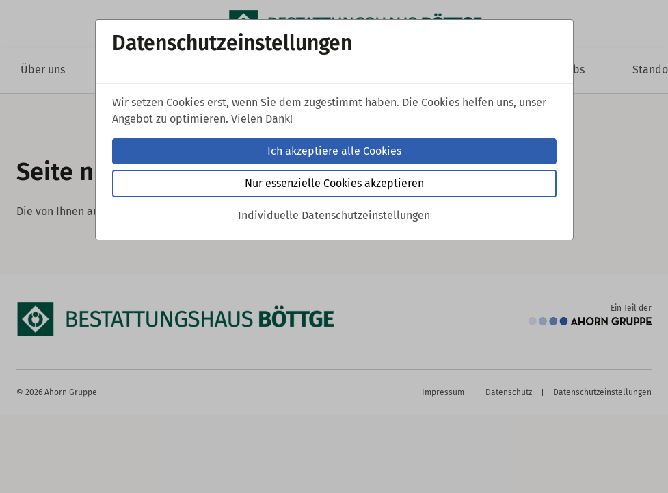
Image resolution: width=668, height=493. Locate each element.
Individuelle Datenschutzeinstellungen (334, 215)
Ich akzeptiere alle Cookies (334, 150)
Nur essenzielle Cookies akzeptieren (334, 183)
